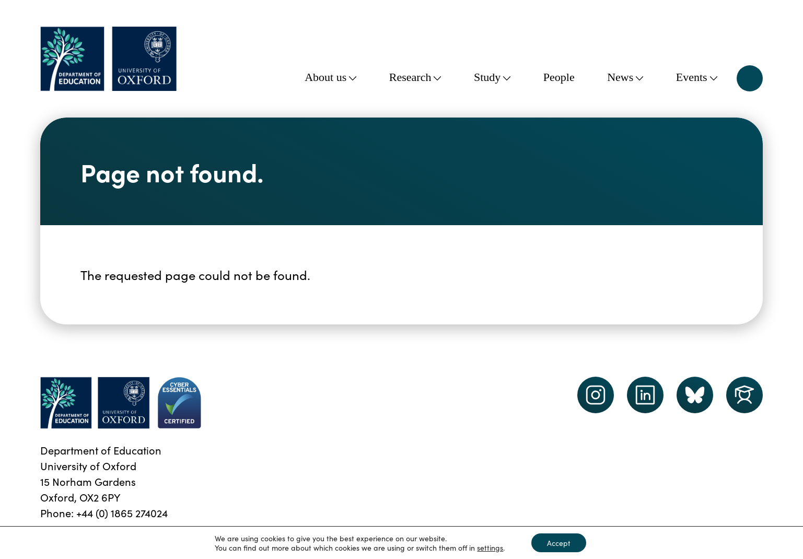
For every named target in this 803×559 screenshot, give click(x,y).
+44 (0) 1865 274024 (122, 512)
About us (330, 77)
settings (490, 547)
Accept (559, 543)
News (625, 77)
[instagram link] (595, 395)
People (559, 77)
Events (696, 77)
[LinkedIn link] (645, 395)
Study (492, 77)
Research (415, 77)
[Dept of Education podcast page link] (695, 395)
